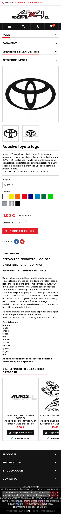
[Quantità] (19, 223)
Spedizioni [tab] (30, 270)
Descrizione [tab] (10, 253)
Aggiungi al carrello (19, 231)
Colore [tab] (44, 259)
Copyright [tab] (37, 265)
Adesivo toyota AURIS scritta (20, 417)
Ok (28, 511)
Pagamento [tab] (10, 270)
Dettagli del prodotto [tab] (18, 259)
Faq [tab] (43, 270)
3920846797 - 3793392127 (28, 2)
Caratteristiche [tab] (14, 265)
